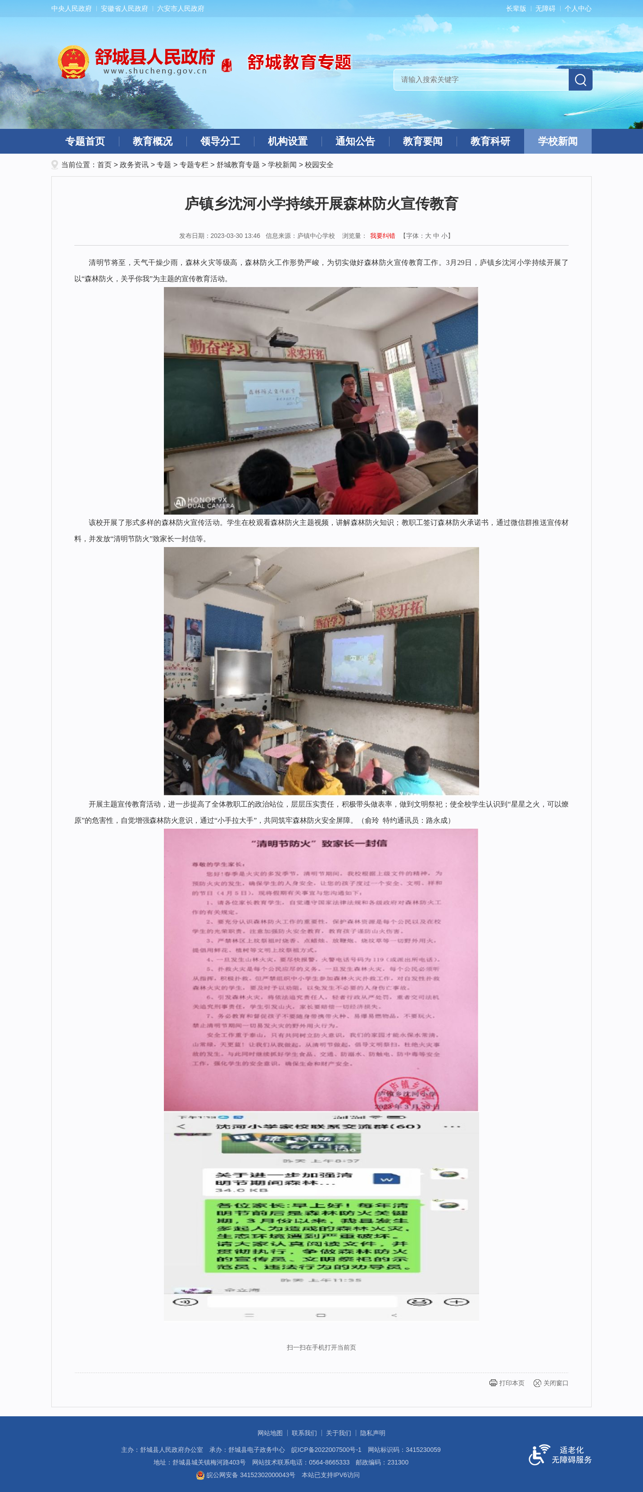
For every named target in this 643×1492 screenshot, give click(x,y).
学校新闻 (558, 141)
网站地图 (270, 1433)
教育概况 (152, 141)
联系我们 (304, 1433)
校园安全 (319, 165)
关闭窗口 (556, 1383)
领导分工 (220, 141)
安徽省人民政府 (124, 8)
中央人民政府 (71, 8)
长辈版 (516, 8)
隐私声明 (372, 1433)
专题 (164, 165)
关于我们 (338, 1433)
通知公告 (355, 141)
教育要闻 (423, 141)
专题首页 (85, 141)
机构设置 (288, 141)
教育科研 (490, 141)
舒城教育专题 (238, 165)
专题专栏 (194, 165)
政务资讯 (134, 165)
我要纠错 (382, 235)
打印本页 (512, 1383)
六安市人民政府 (180, 8)
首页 (104, 165)
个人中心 (578, 8)
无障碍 (545, 8)
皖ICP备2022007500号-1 (326, 1449)
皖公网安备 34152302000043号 (245, 1474)
